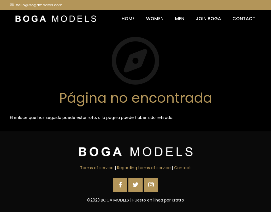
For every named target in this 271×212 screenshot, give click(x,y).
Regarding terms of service (144, 168)
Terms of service (97, 168)
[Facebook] (120, 185)
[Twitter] (135, 185)
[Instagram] (151, 185)
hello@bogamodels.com (39, 5)
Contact (182, 168)
